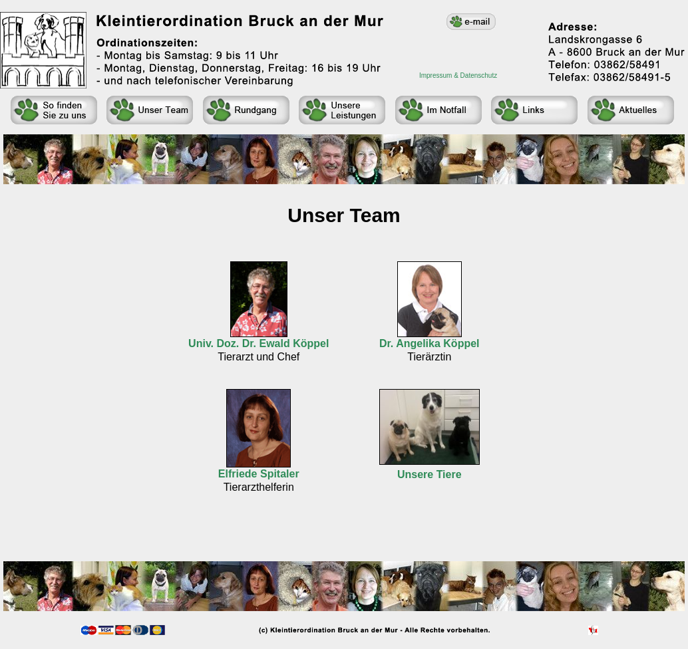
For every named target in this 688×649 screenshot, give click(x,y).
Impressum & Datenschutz (458, 75)
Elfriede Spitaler (258, 473)
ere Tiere (439, 474)
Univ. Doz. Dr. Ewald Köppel (258, 343)
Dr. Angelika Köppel (429, 343)
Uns (407, 474)
